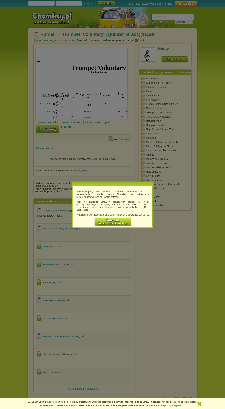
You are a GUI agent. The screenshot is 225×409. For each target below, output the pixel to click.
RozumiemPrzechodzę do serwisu (113, 222)
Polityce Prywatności (175, 405)
